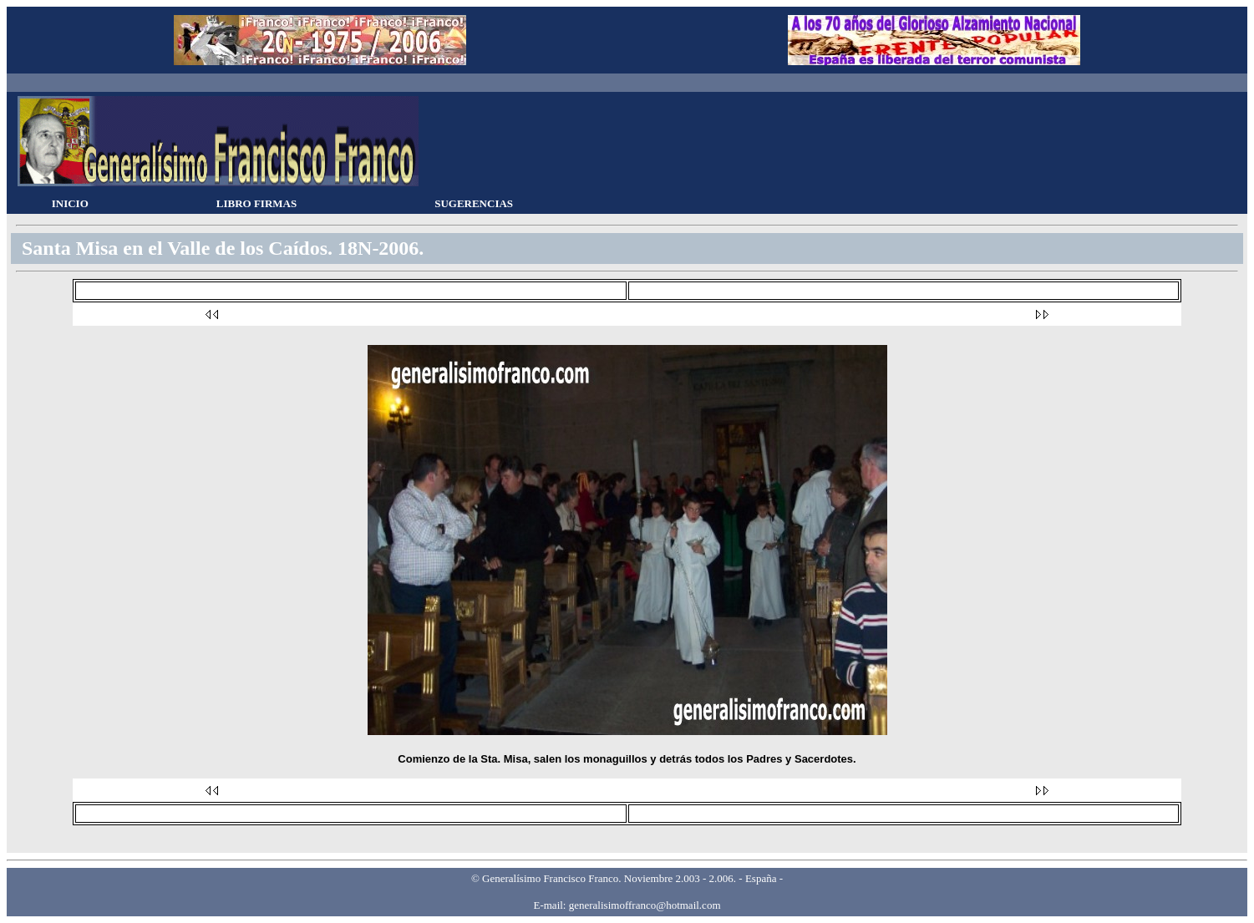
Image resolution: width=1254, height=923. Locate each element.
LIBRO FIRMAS (256, 203)
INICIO (70, 203)
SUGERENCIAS (473, 203)
